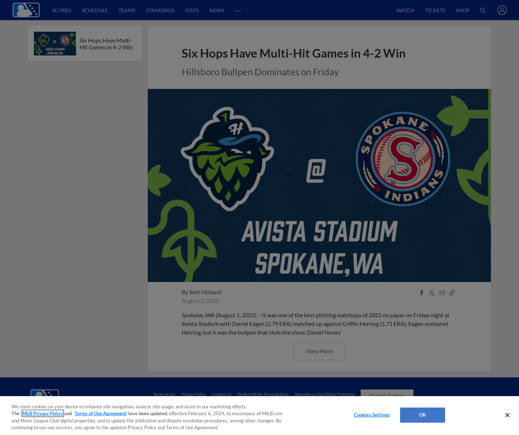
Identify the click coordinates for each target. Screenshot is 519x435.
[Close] (507, 415)
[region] (259, 415)
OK (422, 415)
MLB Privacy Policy (42, 413)
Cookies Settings (372, 415)
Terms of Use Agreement (101, 413)
